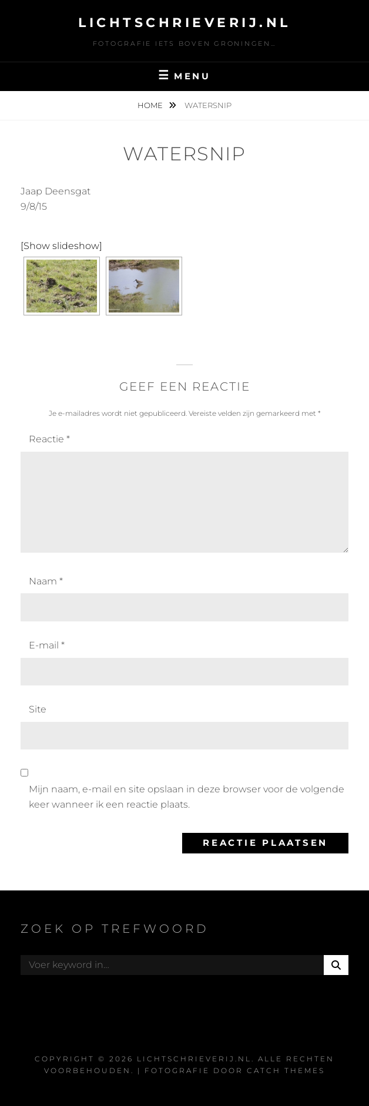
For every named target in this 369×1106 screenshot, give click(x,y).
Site (37, 709)
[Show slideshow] (61, 245)
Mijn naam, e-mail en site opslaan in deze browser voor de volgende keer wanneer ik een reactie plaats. (186, 797)
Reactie (49, 439)
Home (151, 105)
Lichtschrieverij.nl (184, 23)
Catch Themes (286, 1070)
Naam (46, 581)
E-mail (47, 645)
